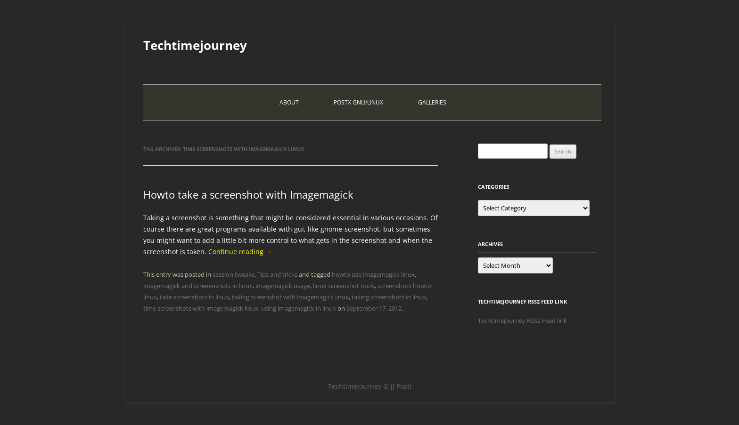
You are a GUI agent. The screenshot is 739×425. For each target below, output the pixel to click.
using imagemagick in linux (298, 308)
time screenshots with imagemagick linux (200, 308)
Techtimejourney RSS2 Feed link (522, 320)
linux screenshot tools (344, 285)
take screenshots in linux (194, 297)
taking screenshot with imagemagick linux (290, 297)
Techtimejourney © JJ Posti (369, 386)
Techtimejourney (195, 45)
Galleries (432, 102)
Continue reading (240, 251)
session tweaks (234, 274)
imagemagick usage (282, 285)
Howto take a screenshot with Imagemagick (248, 194)
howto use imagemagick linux (373, 274)
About (289, 102)
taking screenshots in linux (389, 297)
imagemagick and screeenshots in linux (198, 285)
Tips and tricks (277, 274)
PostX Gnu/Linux (358, 102)
